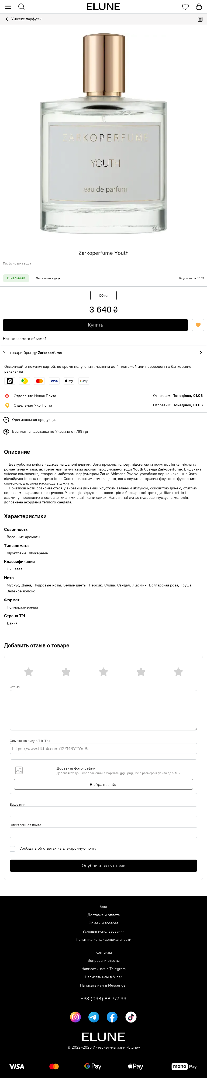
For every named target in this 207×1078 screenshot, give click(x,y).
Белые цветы (75, 585)
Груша (186, 585)
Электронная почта (25, 825)
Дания (12, 623)
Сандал (123, 585)
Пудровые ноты (47, 585)
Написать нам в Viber (103, 977)
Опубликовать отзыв (103, 865)
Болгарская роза (163, 585)
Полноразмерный (22, 607)
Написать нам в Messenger (103, 985)
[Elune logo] (103, 7)
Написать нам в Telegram (103, 969)
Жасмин (139, 585)
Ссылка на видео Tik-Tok (30, 741)
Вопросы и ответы (104, 960)
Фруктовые (16, 553)
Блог (103, 906)
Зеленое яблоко (21, 591)
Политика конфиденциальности (103, 939)
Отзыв (15, 687)
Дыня (26, 585)
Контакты (103, 952)
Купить (95, 325)
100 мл (103, 295)
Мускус (13, 585)
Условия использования (103, 931)
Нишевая (14, 569)
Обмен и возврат (103, 923)
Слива (109, 585)
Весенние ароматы (23, 537)
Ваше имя (18, 804)
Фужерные (38, 553)
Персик (95, 585)
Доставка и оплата (104, 915)
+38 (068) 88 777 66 (103, 999)
